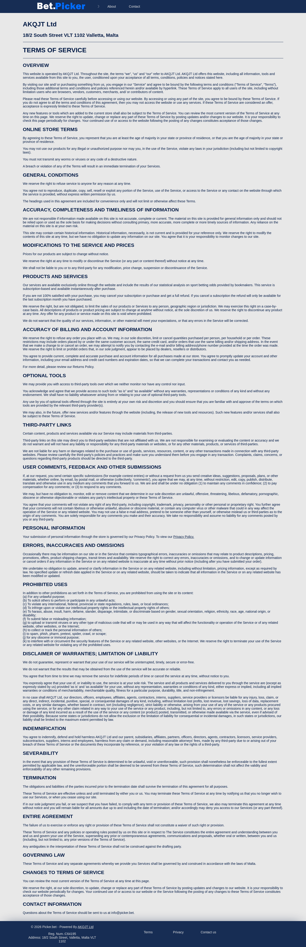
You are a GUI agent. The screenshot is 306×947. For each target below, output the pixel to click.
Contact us (208, 932)
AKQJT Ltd (85, 927)
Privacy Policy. (183, 537)
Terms (148, 932)
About (111, 6)
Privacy (178, 932)
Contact (134, 6)
